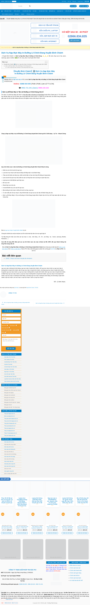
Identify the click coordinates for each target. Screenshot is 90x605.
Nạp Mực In (60, 11)
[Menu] (2, 11)
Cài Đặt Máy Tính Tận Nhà (10, 361)
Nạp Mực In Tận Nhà (9, 371)
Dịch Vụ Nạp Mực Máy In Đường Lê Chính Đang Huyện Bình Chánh (20, 67)
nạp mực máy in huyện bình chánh (14, 230)
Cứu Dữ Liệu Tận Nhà (9, 374)
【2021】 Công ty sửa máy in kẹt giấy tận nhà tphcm (18, 258)
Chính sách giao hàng (75, 573)
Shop (23, 14)
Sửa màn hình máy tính (9, 466)
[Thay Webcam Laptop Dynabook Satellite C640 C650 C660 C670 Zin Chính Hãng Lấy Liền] (37, 517)
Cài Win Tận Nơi (68, 592)
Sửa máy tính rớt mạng (9, 456)
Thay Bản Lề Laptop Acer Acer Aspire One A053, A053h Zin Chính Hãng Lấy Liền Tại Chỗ (67, 527)
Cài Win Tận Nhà (8, 364)
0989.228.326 (31, 584)
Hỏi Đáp (17, 14)
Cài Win (35, 11)
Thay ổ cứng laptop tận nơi (10, 433)
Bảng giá (74, 1)
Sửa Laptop (17, 11)
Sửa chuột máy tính (8, 461)
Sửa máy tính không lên (9, 449)
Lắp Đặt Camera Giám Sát (79, 11)
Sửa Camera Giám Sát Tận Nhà (11, 381)
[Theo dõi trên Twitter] (85, 1)
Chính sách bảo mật (75, 568)
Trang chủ (3, 47)
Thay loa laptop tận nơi (9, 428)
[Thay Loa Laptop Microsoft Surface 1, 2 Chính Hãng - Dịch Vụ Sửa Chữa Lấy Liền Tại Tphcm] (22, 517)
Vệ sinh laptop (30, 14)
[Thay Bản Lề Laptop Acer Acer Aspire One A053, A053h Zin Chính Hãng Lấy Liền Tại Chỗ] (67, 517)
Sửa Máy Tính (8, 11)
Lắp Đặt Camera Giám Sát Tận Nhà (12, 378)
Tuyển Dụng (80, 1)
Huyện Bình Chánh (30, 287)
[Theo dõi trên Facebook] (84, 1)
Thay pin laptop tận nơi (9, 413)
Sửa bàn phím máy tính (9, 463)
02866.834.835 (23, 584)
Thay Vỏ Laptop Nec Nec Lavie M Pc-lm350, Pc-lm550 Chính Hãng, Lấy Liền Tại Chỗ (52, 527)
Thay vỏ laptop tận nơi (9, 430)
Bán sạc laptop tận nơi (9, 416)
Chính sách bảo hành (75, 578)
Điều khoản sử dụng (75, 565)
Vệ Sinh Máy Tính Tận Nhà (10, 366)
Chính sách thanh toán (76, 570)
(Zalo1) (35, 88)
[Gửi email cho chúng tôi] (86, 1)
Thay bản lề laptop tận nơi (10, 423)
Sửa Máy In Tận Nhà (9, 369)
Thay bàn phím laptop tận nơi (11, 418)
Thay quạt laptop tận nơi (9, 425)
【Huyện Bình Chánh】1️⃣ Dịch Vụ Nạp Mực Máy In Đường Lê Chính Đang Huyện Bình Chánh (25, 64)
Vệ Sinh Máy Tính (43, 11)
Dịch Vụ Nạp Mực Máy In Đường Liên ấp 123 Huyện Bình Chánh (50, 303)
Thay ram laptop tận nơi (9, 435)
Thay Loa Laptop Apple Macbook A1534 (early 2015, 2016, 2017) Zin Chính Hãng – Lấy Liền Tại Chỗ (82, 527)
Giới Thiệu (64, 1)
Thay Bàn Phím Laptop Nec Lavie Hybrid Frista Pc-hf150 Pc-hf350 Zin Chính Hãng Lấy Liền (7, 527)
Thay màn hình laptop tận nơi (11, 421)
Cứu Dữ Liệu (68, 11)
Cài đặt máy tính (58, 592)
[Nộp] (30, 6)
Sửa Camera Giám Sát (7, 14)
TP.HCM (36, 287)
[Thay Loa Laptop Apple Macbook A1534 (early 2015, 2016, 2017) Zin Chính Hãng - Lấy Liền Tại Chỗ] (82, 517)
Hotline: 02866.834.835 (8, 1)
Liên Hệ (69, 1)
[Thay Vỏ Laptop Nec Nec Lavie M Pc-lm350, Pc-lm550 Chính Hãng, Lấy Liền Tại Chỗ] (52, 517)
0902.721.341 (26, 88)
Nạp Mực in (4, 594)
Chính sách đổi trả (75, 575)
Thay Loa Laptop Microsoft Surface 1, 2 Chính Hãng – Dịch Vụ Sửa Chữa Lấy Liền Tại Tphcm (22, 527)
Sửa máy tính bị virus (9, 442)
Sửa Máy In (52, 11)
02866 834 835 (25, 84)
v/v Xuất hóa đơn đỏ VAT (76, 580)
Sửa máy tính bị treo (9, 446)
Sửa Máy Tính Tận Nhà (9, 357)
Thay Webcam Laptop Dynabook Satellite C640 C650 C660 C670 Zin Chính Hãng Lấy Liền (37, 527)
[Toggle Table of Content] (45, 62)
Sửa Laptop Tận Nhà (9, 359)
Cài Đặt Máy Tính (26, 11)
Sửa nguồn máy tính (9, 471)
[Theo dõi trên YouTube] (88, 1)
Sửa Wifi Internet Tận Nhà (10, 376)
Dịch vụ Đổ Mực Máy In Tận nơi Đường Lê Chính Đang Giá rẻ (18, 65)
